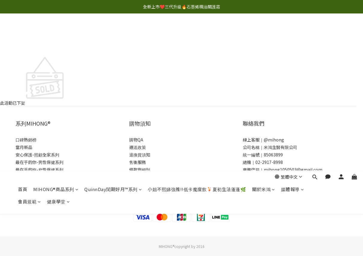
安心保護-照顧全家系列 (37, 155)
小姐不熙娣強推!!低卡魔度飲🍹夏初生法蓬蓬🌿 (197, 32)
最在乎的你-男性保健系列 (39, 162)
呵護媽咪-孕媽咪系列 (35, 177)
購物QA (136, 140)
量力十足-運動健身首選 (37, 199)
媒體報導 (292, 32)
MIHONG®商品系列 (55, 32)
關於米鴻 (263, 32)
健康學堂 (58, 44)
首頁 (22, 32)
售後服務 (137, 162)
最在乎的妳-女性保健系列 (39, 170)
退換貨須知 (139, 155)
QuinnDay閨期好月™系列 (113, 32)
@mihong (274, 140)
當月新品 (24, 147)
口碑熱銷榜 (26, 140)
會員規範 (29, 44)
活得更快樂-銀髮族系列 (37, 185)
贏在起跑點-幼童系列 (35, 192)
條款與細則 (139, 170)
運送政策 (137, 147)
